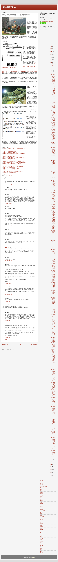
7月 (52, 71)
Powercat (7, 286)
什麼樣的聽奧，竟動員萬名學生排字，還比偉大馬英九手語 (14, 161)
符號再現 (41, 513)
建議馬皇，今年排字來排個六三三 (9, 158)
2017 (51, 49)
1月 (52, 462)
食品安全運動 (42, 510)
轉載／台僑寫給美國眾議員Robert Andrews (53, 157)
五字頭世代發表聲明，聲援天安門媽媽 (53, 421)
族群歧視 (41, 505)
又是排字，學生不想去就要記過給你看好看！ (12, 163)
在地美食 (41, 515)
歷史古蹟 (41, 492)
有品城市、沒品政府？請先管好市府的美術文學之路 (53, 213)
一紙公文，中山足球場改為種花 (9, 151)
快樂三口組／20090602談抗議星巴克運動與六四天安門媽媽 (53, 440)
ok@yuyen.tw (46, 18)
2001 (51, 472)
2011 (51, 59)
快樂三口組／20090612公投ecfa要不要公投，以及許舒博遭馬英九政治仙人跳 (53, 309)
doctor (6, 304)
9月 (52, 68)
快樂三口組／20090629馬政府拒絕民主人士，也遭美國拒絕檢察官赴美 (53, 100)
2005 (51, 469)
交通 (41, 490)
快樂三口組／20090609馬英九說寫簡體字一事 (53, 345)
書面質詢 (10, 175)
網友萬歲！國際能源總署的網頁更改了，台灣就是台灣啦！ (53, 321)
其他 (41, 539)
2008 (51, 464)
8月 (52, 70)
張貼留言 (5, 339)
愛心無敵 (41, 509)
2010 (51, 60)
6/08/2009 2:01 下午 (8, 320)
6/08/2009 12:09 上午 (9, 294)
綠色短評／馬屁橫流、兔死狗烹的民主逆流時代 (53, 352)
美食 (41, 549)
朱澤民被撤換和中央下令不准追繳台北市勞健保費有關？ (53, 358)
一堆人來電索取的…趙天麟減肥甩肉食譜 (53, 162)
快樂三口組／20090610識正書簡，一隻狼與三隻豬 (53, 332)
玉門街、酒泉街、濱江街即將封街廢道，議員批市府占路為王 (53, 91)
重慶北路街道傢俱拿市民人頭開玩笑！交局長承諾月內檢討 (53, 392)
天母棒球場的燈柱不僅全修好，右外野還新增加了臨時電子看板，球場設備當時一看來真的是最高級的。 (19, 71)
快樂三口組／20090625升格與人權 (53, 168)
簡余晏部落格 (9, 7)
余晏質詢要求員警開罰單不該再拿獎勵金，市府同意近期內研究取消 (53, 278)
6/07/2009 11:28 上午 (9, 225)
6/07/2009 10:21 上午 (9, 190)
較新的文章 (5, 344)
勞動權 (41, 551)
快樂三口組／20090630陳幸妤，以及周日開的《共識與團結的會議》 (53, 78)
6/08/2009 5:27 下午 (8, 337)
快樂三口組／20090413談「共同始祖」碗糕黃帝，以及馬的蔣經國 (16, 169)
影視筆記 (41, 519)
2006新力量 (42, 516)
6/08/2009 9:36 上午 (8, 309)
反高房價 (41, 548)
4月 (52, 457)
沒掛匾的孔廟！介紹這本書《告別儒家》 (11, 168)
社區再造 (41, 542)
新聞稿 (41, 502)
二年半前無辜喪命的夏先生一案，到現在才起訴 (53, 339)
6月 (52, 73)
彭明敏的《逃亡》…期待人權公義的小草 (53, 85)
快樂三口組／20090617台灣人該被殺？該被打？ (53, 252)
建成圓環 (41, 528)
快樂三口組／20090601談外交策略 (53, 452)
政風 (41, 533)
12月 (52, 63)
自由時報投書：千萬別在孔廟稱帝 (9, 172)
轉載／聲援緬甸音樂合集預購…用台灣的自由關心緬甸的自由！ (53, 300)
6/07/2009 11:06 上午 (9, 203)
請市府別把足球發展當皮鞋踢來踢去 (10, 152)
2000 (51, 474)
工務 (41, 497)
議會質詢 (41, 484)
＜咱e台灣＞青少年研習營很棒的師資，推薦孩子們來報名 (53, 378)
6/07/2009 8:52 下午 (8, 260)
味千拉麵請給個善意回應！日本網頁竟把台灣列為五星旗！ (53, 415)
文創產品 (41, 541)
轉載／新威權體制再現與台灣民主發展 (53, 189)
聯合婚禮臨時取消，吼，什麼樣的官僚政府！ (12, 164)
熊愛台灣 (41, 526)
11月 (52, 65)
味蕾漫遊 (41, 538)
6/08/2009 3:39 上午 (8, 301)
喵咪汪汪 (41, 506)
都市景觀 (41, 500)
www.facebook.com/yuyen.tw (47, 21)
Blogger (33, 557)
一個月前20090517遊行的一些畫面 (53, 227)
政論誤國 (41, 529)
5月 (52, 456)
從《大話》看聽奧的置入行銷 (9, 156)
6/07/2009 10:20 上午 (9, 184)
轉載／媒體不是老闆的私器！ (53, 271)
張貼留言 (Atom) (8, 346)
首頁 (19, 344)
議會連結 (41, 545)
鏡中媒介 (41, 487)
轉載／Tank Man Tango (53, 435)
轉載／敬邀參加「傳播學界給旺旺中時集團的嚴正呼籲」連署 (53, 285)
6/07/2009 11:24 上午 (9, 210)
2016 (51, 51)
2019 (51, 46)
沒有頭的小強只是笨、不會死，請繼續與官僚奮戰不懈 (14, 148)
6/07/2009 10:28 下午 (9, 283)
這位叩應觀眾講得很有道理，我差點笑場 (53, 131)
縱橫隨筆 (41, 493)
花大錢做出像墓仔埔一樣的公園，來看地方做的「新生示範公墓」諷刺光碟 (53, 221)
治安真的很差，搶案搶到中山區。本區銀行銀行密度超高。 (53, 137)
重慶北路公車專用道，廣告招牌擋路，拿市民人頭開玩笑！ (53, 293)
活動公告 (41, 503)
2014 (51, 54)
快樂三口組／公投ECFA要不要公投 (53, 316)
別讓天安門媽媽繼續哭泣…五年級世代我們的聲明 (53, 427)
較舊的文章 (34, 344)
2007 (51, 466)
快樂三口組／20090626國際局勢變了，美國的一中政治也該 (53, 150)
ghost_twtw (7, 247)
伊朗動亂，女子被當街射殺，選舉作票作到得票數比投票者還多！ (53, 183)
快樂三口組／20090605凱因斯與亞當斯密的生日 (53, 372)
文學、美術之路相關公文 (53, 201)
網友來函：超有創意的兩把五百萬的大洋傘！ (53, 119)
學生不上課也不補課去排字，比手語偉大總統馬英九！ (14, 157)
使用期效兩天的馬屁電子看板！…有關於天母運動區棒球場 (53, 385)
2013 (51, 56)
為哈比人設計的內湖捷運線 (53, 172)
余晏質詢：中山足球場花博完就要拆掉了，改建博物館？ (14, 153)
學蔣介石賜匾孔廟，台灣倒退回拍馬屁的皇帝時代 (13, 171)
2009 (51, 62)
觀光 (41, 525)
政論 (41, 489)
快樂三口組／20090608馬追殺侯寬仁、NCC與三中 (53, 365)
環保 (41, 496)
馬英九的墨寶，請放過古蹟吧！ (9, 167)
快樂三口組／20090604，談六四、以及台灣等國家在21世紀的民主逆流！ (53, 401)
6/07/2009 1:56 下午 (8, 243)
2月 (52, 461)
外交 (41, 522)
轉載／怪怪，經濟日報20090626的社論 (53, 144)
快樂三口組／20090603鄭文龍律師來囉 (53, 408)
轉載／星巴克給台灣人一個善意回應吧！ (53, 447)
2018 (51, 48)
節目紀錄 (41, 480)
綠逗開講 (41, 552)
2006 (51, 467)
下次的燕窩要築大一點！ (53, 327)
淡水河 (41, 536)
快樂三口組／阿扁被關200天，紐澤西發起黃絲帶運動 (53, 245)
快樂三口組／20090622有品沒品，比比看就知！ (53, 207)
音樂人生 (41, 512)
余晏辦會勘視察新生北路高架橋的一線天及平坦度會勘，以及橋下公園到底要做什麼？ (53, 234)
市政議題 (6, 175)
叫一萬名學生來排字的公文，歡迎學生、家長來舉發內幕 (14, 162)
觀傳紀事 (41, 523)
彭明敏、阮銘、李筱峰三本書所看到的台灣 (53, 107)
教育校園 (41, 520)
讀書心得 (41, 499)
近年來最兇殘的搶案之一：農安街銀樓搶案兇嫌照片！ (53, 125)
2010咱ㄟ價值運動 (43, 486)
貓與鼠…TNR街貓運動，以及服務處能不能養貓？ (53, 113)
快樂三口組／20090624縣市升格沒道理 (53, 177)
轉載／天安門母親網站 (53, 432)
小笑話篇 (41, 535)
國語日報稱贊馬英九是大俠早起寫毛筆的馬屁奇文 (13, 166)
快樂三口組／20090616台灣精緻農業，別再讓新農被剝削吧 (53, 259)
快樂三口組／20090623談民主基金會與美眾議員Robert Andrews (53, 196)
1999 (51, 475)
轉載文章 (41, 532)
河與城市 (41, 546)
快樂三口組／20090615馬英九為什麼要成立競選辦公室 (53, 266)
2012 (51, 57)
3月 (52, 459)
